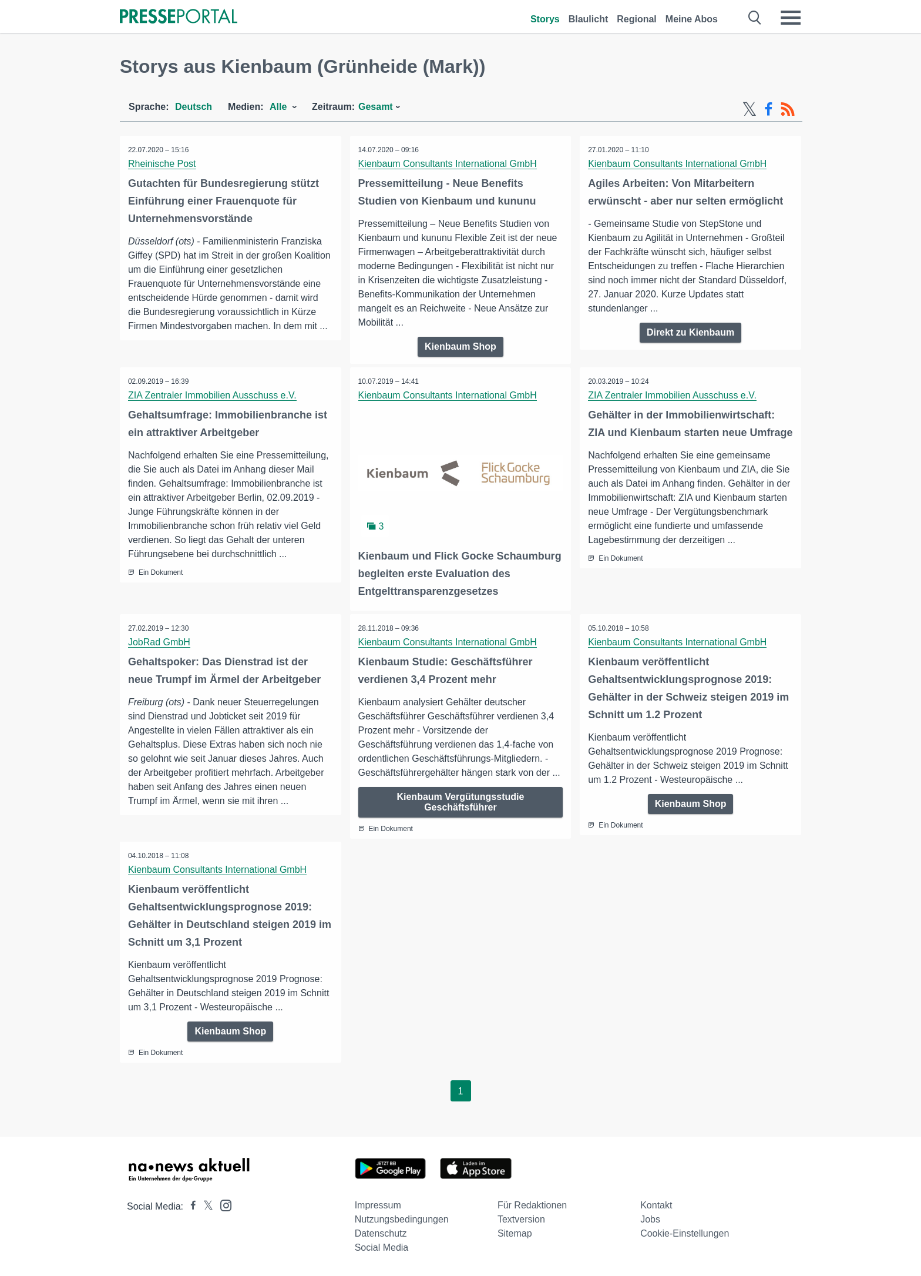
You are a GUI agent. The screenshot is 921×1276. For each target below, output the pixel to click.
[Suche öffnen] (755, 17)
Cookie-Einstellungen (684, 1233)
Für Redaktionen (532, 1205)
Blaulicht (589, 19)
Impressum (378, 1205)
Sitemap (515, 1233)
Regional (637, 19)
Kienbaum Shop (460, 346)
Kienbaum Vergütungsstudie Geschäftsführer (460, 801)
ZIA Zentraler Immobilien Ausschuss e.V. (213, 395)
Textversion (521, 1219)
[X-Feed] (749, 109)
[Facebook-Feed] (768, 109)
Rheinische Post (163, 164)
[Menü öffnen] (790, 17)
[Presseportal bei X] (204, 1206)
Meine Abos (691, 19)
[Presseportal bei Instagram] (222, 1205)
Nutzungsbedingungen (402, 1219)
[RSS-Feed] (787, 109)
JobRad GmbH (160, 642)
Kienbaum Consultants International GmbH (448, 164)
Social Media (382, 1247)
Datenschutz (381, 1233)
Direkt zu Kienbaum (690, 332)
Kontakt (656, 1205)
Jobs (650, 1219)
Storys (545, 19)
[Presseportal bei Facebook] (189, 1206)
